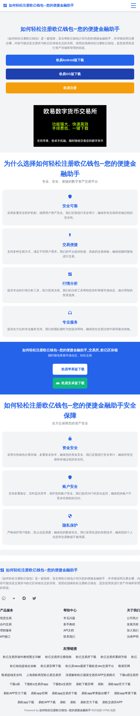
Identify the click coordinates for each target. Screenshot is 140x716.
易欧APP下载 (47, 702)
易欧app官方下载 (119, 684)
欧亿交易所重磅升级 (114, 657)
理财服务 (6, 630)
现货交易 (6, 618)
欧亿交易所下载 (86, 657)
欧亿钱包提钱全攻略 (23, 666)
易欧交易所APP (112, 702)
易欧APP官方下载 (15, 693)
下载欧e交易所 (62, 684)
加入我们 (133, 630)
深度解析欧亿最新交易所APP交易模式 (90, 675)
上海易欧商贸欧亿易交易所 (43, 675)
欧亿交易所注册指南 (58, 657)
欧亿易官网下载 (51, 666)
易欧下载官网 (85, 684)
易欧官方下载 (89, 702)
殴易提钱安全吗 (11, 675)
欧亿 (134, 657)
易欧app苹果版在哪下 (95, 693)
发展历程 (133, 624)
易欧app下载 (26, 702)
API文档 (68, 630)
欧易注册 (70, 88)
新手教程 (69, 624)
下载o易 (14, 684)
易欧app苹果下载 (125, 693)
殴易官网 (124, 666)
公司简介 (133, 618)
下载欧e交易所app (36, 684)
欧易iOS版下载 (70, 74)
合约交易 (6, 624)
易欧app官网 (39, 693)
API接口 (5, 636)
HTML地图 (109, 710)
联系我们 (69, 636)
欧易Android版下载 (70, 60)
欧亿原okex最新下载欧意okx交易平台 (89, 666)
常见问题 (69, 618)
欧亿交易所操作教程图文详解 (22, 657)
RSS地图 (97, 710)
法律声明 (133, 636)
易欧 (101, 684)
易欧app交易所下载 (64, 693)
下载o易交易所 (129, 675)
